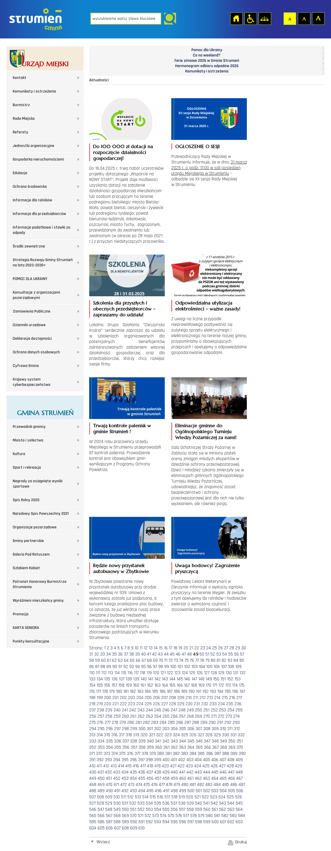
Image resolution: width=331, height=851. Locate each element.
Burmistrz (21, 105)
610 (141, 828)
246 (166, 710)
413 (114, 766)
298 (125, 729)
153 (237, 679)
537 (174, 803)
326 (192, 735)
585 (92, 822)
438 (157, 772)
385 (201, 753)
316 (114, 735)
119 (149, 673)
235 (229, 704)
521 (197, 797)
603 (239, 822)
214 (217, 698)
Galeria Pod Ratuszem (31, 554)
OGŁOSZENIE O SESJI (197, 146)
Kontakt (19, 77)
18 (175, 648)
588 (117, 822)
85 (241, 660)
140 (143, 679)
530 (117, 803)
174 (235, 685)
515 (153, 797)
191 (198, 691)
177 (98, 691)
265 (166, 716)
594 (166, 822)
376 (130, 753)
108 (231, 667)
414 (121, 766)
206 (156, 698)
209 (180, 698)
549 (117, 809)
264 (157, 716)
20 (185, 648)
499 (182, 791)
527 (92, 803)
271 (214, 716)
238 (100, 710)
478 (169, 785)
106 (217, 667)
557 (182, 809)
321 (152, 735)
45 (172, 654)
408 (230, 760)
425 (206, 766)
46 (178, 654)
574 (163, 816)
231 (197, 704)
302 (157, 729)
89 (108, 667)
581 (217, 816)
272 (221, 716)
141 (150, 679)
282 (146, 722)
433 (116, 772)
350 (231, 741)
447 (231, 772)
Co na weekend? (206, 55)
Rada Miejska (24, 118)
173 (228, 685)
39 (137, 654)
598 (198, 822)
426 (214, 766)
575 (171, 816)
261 (133, 716)
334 (101, 741)
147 (194, 679)
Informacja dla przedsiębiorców (39, 213)
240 (117, 710)
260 (125, 716)
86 (91, 667)
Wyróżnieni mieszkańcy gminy (38, 600)
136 (114, 679)
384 (192, 753)
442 (190, 772)
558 (190, 809)
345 (190, 741)
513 (138, 797)
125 (192, 673)
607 (117, 828)
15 (161, 648)
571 (140, 816)
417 (143, 766)
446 (223, 772)
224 (139, 704)
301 (150, 729)
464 (214, 778)
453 (125, 778)
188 (177, 691)
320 (144, 735)
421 (173, 766)
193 (213, 691)
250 (198, 710)
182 (133, 691)
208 (172, 698)
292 (227, 722)
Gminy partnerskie (28, 540)
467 (239, 778)
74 (181, 660)
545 (239, 803)
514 (145, 797)
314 (100, 735)
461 (190, 778)
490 (109, 791)
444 (206, 772)
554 (157, 809)
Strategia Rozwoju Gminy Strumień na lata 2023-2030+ (43, 262)
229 (180, 704)
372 (99, 753)
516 (160, 797)
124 (185, 673)
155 (100, 685)
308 (206, 729)
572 (148, 816)
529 (108, 803)
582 (224, 816)
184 (148, 691)
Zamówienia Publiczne (31, 311)
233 (213, 704)
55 (230, 654)
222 (123, 704)
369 (231, 747)
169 (201, 685)
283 (154, 722)
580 (209, 816)
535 (157, 803)
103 (194, 667)
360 (158, 747)
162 (150, 685)
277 (108, 722)
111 (98, 673)
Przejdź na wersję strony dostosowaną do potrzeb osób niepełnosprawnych (250, 18)
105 (209, 667)
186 (162, 691)
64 (126, 660)
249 (190, 710)
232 (204, 704)
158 (121, 685)
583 (233, 816)
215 (225, 698)
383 (184, 753)
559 (198, 809)
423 (189, 766)
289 (203, 722)
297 (117, 729)
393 (108, 760)
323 (168, 735)
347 (207, 741)
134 (100, 679)
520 (189, 797)
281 (138, 722)
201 (115, 698)
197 (242, 691)
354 (109, 747)
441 (182, 772)
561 (215, 809)
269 (198, 716)
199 (100, 698)
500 (190, 791)
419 (157, 766)
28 (231, 648)
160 (136, 685)
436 (141, 772)
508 (100, 797)
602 (230, 822)
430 (92, 772)
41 (149, 654)
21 (191, 648)
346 (199, 741)
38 (131, 654)
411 (99, 766)
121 (163, 673)
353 (101, 747)
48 (189, 654)
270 (206, 716)
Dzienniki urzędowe (29, 325)
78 (202, 660)
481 (193, 785)
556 (174, 809)
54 (224, 654)
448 (239, 772)
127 (207, 673)
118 (142, 673)
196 (235, 691)
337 (125, 741)
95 (143, 667)
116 (130, 673)
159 (129, 685)
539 (190, 803)
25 (214, 648)
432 (108, 772)
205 (148, 698)
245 (157, 710)
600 (215, 822)
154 (92, 685)
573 (155, 816)
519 (182, 797)
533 (141, 803)
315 (107, 735)
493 (133, 791)
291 (220, 722)
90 (114, 667)
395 (125, 760)
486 (233, 785)
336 (117, 741)
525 (230, 797)
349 (223, 741)
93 (131, 667)
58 (91, 660)
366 (207, 747)
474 (139, 785)
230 (189, 704)
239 (108, 710)
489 (101, 791)
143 (165, 679)
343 (174, 741)
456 (149, 778)
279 (122, 722)
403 (190, 760)
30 (243, 648)
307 (199, 729)
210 (189, 698)
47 (184, 654)
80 (213, 660)
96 (149, 667)
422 (181, 766)
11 (141, 648)
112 (104, 673)
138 (129, 679)
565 (92, 816)
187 (169, 691)
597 (190, 822)
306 (190, 729)
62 (114, 660)
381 (168, 753)
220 (107, 704)
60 (103, 660)
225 (148, 704)
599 (206, 822)
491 (117, 791)
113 (110, 673)
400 (166, 760)
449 (92, 778)
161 (143, 685)
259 (117, 716)
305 (182, 729)
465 (223, 778)
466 (231, 778)
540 (198, 803)
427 (222, 766)
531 (125, 803)
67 (144, 660)
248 (182, 710)
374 (114, 753)
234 (221, 704)
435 (133, 772)
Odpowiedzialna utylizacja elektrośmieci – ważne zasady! (207, 306)
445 (214, 772)
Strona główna (236, 18)
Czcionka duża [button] (317, 18)
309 (215, 729)
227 (164, 704)
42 (154, 654)
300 (141, 729)
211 (195, 698)
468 (92, 785)
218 (92, 704)
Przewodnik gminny (29, 426)
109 (238, 667)
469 (101, 785)
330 (225, 735)
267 (182, 716)
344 (182, 741)
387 (217, 753)
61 (109, 660)
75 (187, 660)
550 (125, 809)
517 (167, 797)
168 (194, 685)
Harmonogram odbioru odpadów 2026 (207, 66)
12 (146, 648)
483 (208, 785)
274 (236, 716)
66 (138, 660)
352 (92, 747)
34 (108, 654)
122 (170, 673)
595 (174, 822)
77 (197, 660)
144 (172, 679)
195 (228, 691)
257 (100, 716)
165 (172, 685)
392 (100, 760)
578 (193, 816)
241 (125, 710)
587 (109, 822)
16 (166, 648)
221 (115, 704)
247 (174, 710)
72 (171, 660)
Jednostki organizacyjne (33, 145)
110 (92, 673)
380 (160, 753)
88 (102, 667)
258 (108, 716)
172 (221, 685)
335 (109, 741)
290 (212, 722)
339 (141, 741)
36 (120, 654)
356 (125, 747)
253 (222, 710)
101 (180, 667)
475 (146, 785)
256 (92, 716)
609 (133, 828)
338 (133, 741)
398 (149, 760)
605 (101, 828)
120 (156, 673)
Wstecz (103, 842)
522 (205, 797)
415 (128, 766)
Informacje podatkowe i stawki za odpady (41, 230)
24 (208, 648)
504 (223, 791)
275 (92, 722)
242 (132, 710)
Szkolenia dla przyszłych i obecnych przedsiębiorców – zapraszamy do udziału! (124, 309)
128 (214, 673)
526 (238, 797)
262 (141, 716)
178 (105, 691)
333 (92, 741)
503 (214, 791)
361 (166, 747)
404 (198, 760)
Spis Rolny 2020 (26, 500)
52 (212, 654)
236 (238, 704)
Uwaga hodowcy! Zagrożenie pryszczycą (207, 568)
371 (92, 753)
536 (166, 803)
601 (223, 822)
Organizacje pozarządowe (35, 527)
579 (201, 816)
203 (131, 698)
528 (100, 803)
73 (176, 660)
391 (92, 760)
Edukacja (20, 173)
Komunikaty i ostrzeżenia (34, 91)
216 (232, 698)
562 (222, 809)
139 (136, 679)
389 (233, 753)
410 (92, 766)
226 (156, 704)
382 (176, 753)
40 (143, 654)
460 (182, 778)
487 (242, 785)
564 (239, 809)
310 (223, 729)
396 (133, 760)
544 (230, 803)
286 (179, 722)
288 (195, 722)
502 (206, 791)
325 (184, 735)
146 (187, 679)
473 (131, 785)
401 (174, 760)
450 (101, 778)
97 (155, 667)
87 (97, 667)
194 (220, 691)
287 (187, 722)
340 (150, 741)
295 (101, 729)
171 (214, 685)
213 (210, 698)
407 (223, 760)
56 (236, 654)
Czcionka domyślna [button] (289, 18)
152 (230, 679)
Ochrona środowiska (30, 186)
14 (156, 648)
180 (119, 691)
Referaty (20, 132)
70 (161, 660)
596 (182, 822)
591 (141, 822)
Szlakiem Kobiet (26, 568)
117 (136, 673)
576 (178, 816)
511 (123, 797)
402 (181, 760)
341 (158, 741)
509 (108, 797)
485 (225, 785)
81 (218, 660)
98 (160, 667)
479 (177, 785)
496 (158, 791)
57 (242, 654)
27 (226, 648)
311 (230, 729)
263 (149, 716)
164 (165, 685)
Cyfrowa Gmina (26, 365)
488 (92, 791)
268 (190, 716)
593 (157, 822)
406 (214, 760)
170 (208, 685)
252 (214, 710)
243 (141, 710)
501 (199, 791)
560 (206, 809)
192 (205, 691)
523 (213, 797)
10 (136, 648)
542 (214, 803)
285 (171, 722)
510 (116, 797)
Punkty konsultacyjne (31, 641)
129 (221, 673)
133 (92, 679)
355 (117, 747)
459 (174, 778)
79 (207, 660)
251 (206, 710)
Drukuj (241, 842)
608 (125, 828)
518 (174, 797)
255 (239, 710)
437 (149, 772)
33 (102, 654)
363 (182, 747)
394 (116, 760)
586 (101, 822)
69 (155, 660)
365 (199, 747)
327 (201, 735)
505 (231, 791)
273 (229, 716)
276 (100, 722)
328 (208, 735)
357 (134, 747)
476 (154, 785)
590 (133, 822)
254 (230, 710)
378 (145, 753)
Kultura (19, 454)
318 (129, 735)
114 (117, 673)
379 (152, 753)
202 (123, 698)
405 (206, 760)
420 (165, 766)
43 (160, 654)
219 (100, 704)
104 (202, 667)
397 (141, 760)
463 (206, 778)
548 (108, 809)
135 (107, 679)
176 (92, 691)
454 (133, 778)
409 (239, 760)
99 (166, 667)
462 (198, 778)
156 (107, 685)
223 (131, 704)
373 (107, 753)
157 (114, 685)
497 (166, 791)
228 (172, 704)
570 (133, 816)
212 (202, 698)
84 (236, 660)
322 (159, 735)
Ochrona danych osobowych (36, 352)
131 (235, 673)
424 (197, 766)
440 (174, 772)
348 (215, 741)
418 (150, 766)
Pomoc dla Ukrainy (206, 50)
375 (122, 753)
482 (200, 785)
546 (92, 809)
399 (157, 760)
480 (184, 785)
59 (97, 660)
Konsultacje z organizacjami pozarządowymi (36, 295)
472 (123, 785)
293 (236, 722)
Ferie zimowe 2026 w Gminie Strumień (207, 60)
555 (166, 809)
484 (217, 785)
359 (150, 747)
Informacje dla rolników (32, 200)
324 (176, 735)
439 (166, 772)
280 (130, 722)
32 (96, 654)
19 (180, 648)
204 (139, 698)
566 (101, 816)
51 (207, 654)
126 (199, 673)
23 (202, 648)
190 (191, 691)
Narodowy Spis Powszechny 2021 (41, 513)
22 (196, 648)
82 (224, 660)
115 (123, 673)
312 (237, 729)
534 (149, 803)
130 (229, 673)
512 (130, 797)
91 (120, 667)
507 (92, 797)
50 (201, 654)
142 (157, 679)
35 (114, 654)
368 (223, 747)
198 (92, 698)
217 (239, 698)
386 (209, 753)
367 (215, 747)
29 (237, 648)
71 (165, 660)
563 (230, 809)
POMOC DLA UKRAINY (30, 278)
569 (125, 816)
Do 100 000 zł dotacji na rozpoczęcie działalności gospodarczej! (123, 152)
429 (238, 766)
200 (107, 698)
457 (158, 778)
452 (116, 778)
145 (180, 679)
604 (92, 828)
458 (166, 778)
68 (149, 660)
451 (109, 778)
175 (241, 685)
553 (149, 809)
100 (173, 667)
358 (141, 747)
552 (141, 809)
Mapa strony (264, 18)
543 (222, 803)
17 (170, 648)
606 (109, 828)
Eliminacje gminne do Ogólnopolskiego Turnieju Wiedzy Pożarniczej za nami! (205, 431)
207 (164, 698)
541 (206, 803)
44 (166, 654)
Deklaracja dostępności (32, 338)
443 (198, 772)
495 (149, 791)
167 (187, 685)
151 (223, 679)
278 (115, 722)
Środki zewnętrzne (29, 246)
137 (121, 679)
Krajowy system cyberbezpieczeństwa (31, 382)
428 (230, 766)
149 (209, 679)
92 (125, 667)
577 (186, 816)
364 (190, 747)
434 (125, 772)
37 (126, 654)
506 (239, 791)
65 (132, 660)
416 (136, 766)
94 (137, 667)
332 (241, 735)
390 (242, 753)
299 (133, 729)
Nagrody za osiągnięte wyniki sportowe (38, 483)
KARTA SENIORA (26, 627)
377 (137, 753)
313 (92, 735)
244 (149, 710)
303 (166, 729)
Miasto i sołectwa (28, 440)
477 (162, 785)
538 (182, 803)
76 (192, 660)
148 (201, 679)
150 (216, 679)
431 (100, 772)
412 (106, 766)
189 (184, 691)
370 (239, 747)
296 (109, 729)
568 (117, 816)
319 (136, 735)
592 (149, 822)
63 (120, 660)
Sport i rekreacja (27, 467)
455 (141, 778)
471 (116, 785)
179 (112, 691)
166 (180, 685)
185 (155, 691)
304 (174, 729)
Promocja (20, 614)
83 (230, 660)
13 (151, 648)
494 (141, 791)
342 (166, 741)
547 (100, 809)
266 (174, 716)
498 (174, 791)
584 (241, 816)
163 (157, 685)
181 (126, 691)
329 (217, 735)
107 (224, 667)
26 (220, 648)
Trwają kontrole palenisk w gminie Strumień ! (122, 428)
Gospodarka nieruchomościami (38, 159)
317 (121, 735)
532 (132, 803)
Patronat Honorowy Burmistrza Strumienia (39, 584)
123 (177, 673)
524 (222, 797)
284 (163, 722)
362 (174, 747)
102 (187, 667)
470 (109, 785)
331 (233, 735)
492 (125, 791)
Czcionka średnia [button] (303, 18)
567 (109, 816)
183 (140, 691)
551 (133, 809)
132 (242, 673)
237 (92, 710)
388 (225, 753)
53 (218, 654)
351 (239, 741)
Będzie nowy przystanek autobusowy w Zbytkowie (121, 568)
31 (91, 654)
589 (125, 822)
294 (92, 729)
